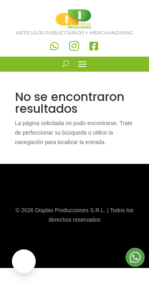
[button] (24, 261)
